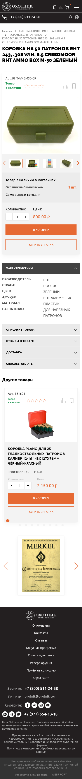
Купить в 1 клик (41, 245)
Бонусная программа (41, 648)
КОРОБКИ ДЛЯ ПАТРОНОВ (25, 34)
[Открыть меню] (76, 7)
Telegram (12, 714)
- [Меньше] (9, 216)
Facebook (27, 705)
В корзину (41, 230)
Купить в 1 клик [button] (41, 512)
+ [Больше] (25, 216)
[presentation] (4, 163)
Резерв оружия (41, 663)
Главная (7, 31)
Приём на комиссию (41, 670)
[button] (65, 86)
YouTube (48, 705)
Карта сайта (41, 678)
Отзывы (41, 640)
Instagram (41, 705)
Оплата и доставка (41, 655)
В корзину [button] (41, 498)
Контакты (41, 633)
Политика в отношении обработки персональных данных (41, 750)
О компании (41, 625)
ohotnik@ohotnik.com (40, 696)
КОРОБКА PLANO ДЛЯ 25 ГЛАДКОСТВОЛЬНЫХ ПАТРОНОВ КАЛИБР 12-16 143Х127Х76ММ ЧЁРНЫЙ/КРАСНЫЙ (36, 456)
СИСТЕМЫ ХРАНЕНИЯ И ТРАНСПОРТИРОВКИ (47, 31)
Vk (34, 705)
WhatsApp (5, 714)
